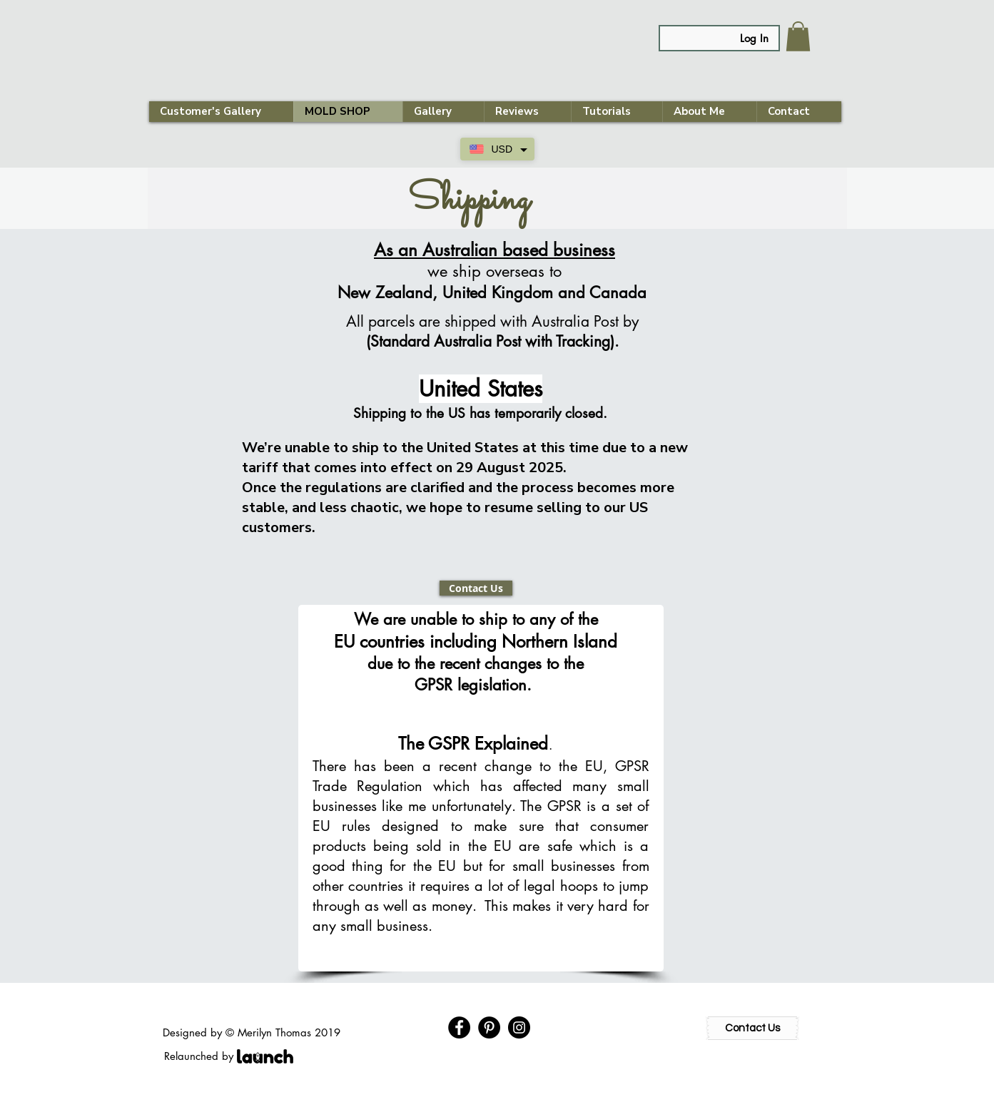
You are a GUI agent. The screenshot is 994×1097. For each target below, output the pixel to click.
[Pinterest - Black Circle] (489, 1027)
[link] (798, 36)
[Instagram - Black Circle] (519, 1027)
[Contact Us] (476, 588)
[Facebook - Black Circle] (459, 1027)
